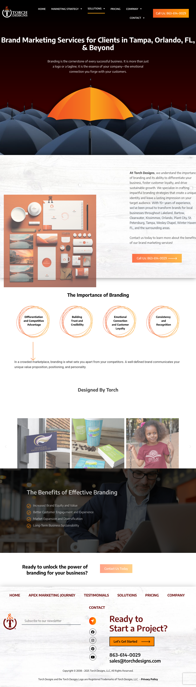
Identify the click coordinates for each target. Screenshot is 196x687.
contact (97, 607)
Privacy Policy (149, 679)
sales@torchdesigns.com (135, 660)
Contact (137, 18)
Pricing (115, 8)
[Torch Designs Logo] (9, 621)
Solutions (96, 9)
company (176, 595)
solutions (127, 595)
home (14, 595)
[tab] (33, 322)
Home (42, 8)
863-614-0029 (125, 655)
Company (134, 9)
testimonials (96, 595)
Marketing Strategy (66, 9)
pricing (152, 595)
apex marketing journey (52, 595)
